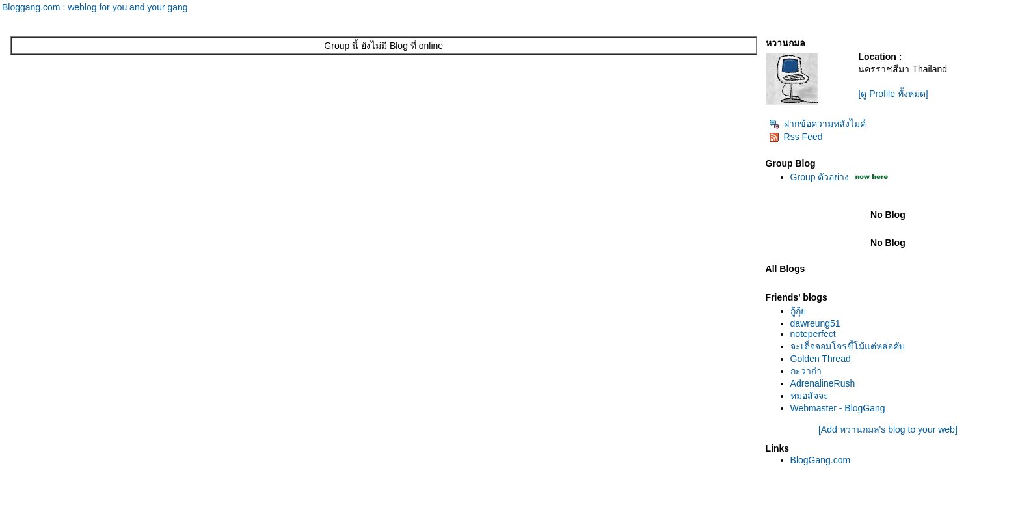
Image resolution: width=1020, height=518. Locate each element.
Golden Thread (820, 358)
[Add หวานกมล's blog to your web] (888, 429)
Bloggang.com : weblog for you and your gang (95, 7)
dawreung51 (815, 323)
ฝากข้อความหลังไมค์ (817, 123)
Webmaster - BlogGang (837, 408)
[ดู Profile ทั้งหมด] (893, 94)
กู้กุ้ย (798, 311)
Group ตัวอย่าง (820, 177)
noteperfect (813, 334)
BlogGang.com (820, 460)
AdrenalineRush (822, 383)
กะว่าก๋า (806, 371)
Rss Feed (796, 136)
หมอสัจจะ (809, 395)
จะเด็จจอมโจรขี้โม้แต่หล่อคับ (847, 346)
